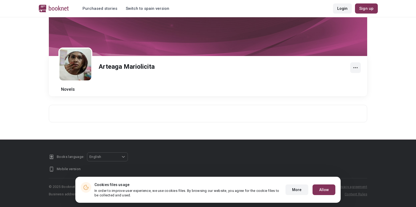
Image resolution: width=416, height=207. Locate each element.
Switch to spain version (147, 8)
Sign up (366, 8)
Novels (68, 89)
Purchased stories (100, 8)
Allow (324, 191)
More (296, 191)
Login (342, 8)
